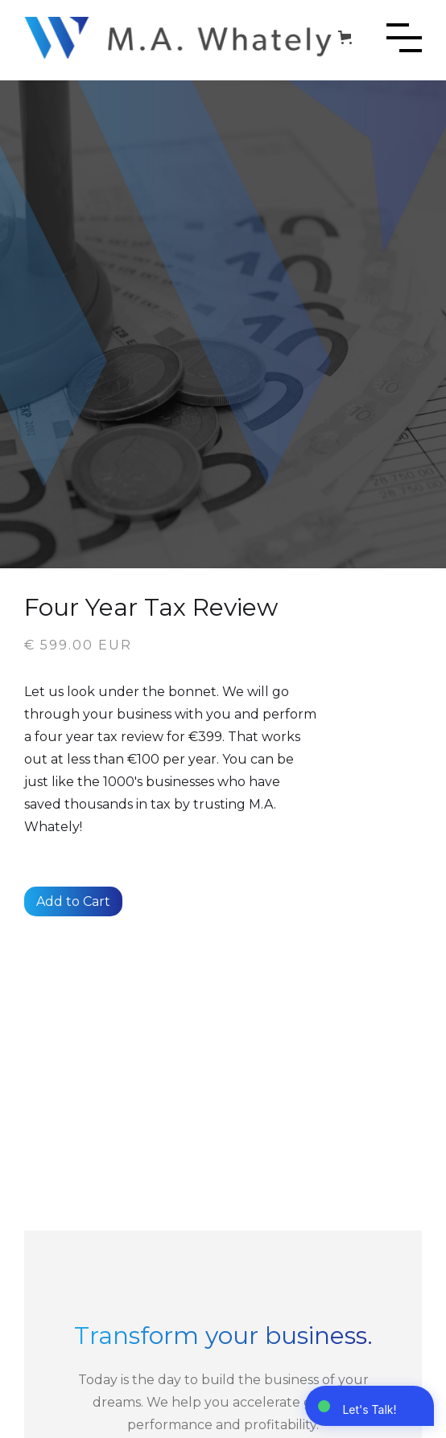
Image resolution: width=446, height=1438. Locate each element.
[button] (348, 37)
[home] (179, 37)
